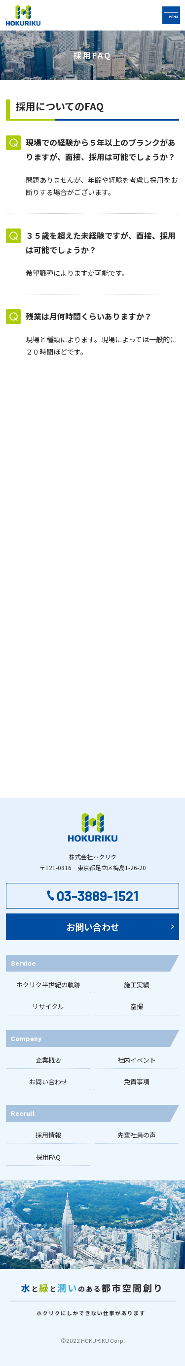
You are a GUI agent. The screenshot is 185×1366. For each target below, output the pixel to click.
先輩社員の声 (136, 1134)
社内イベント (136, 1060)
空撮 (136, 1006)
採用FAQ (48, 1157)
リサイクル (48, 1006)
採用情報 (48, 1134)
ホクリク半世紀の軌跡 (48, 984)
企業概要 (48, 1060)
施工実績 (136, 984)
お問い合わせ (48, 1081)
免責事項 (136, 1081)
